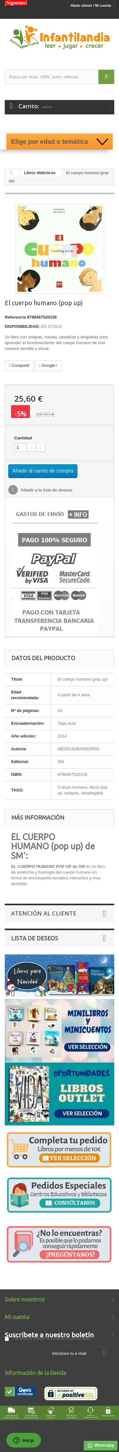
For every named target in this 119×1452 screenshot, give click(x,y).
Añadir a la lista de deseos (46, 490)
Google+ (48, 365)
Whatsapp (100, 1445)
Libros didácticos (40, 173)
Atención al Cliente (43, 913)
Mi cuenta (17, 1317)
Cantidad (23, 438)
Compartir (19, 365)
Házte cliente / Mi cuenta (91, 5)
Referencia (15, 317)
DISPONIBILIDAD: (22, 326)
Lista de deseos (34, 938)
